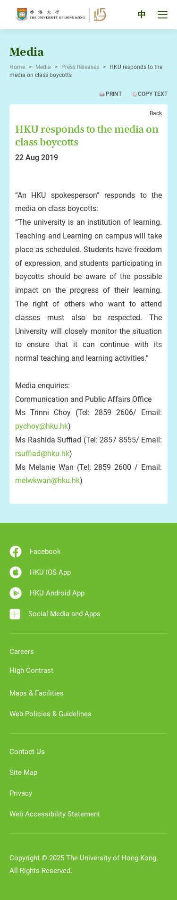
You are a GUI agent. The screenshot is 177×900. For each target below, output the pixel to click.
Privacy (20, 793)
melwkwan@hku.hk (47, 480)
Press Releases (80, 67)
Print (114, 94)
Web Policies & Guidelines (50, 714)
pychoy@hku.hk (41, 426)
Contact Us (27, 751)
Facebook (35, 551)
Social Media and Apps (55, 614)
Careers (21, 651)
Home (17, 67)
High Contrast (31, 670)
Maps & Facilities (36, 693)
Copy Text (153, 94)
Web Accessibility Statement (54, 814)
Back (156, 113)
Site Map (23, 772)
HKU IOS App (40, 572)
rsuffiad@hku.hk (42, 453)
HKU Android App (46, 593)
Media (43, 67)
